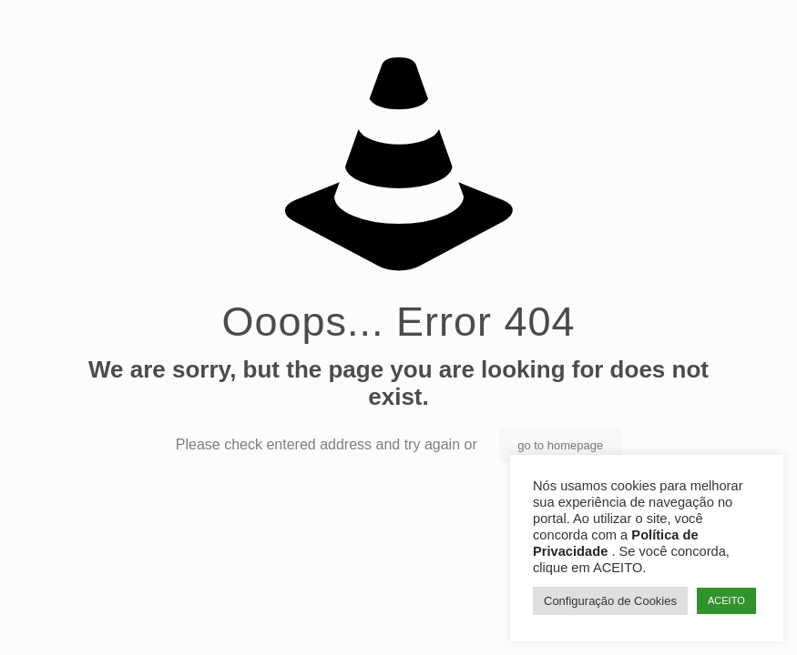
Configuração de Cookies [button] (610, 601)
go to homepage (560, 445)
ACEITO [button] (726, 600)
